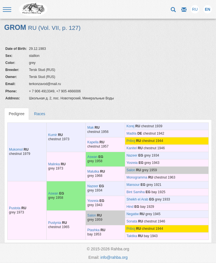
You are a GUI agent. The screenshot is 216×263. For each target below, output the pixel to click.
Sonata (132, 221)
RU (195, 9)
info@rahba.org (114, 257)
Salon (131, 170)
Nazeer (132, 155)
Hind (130, 207)
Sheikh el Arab (137, 199)
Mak (90, 128)
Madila (131, 133)
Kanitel (132, 148)
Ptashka (93, 230)
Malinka (54, 164)
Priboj (131, 141)
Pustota (15, 208)
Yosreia (132, 163)
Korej (130, 126)
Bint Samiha (136, 192)
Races (39, 114)
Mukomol (16, 149)
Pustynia (54, 223)
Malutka (93, 171)
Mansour (133, 185)
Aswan (92, 157)
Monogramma (137, 177)
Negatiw (133, 214)
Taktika (132, 236)
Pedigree (16, 114)
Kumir (52, 135)
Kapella (92, 142)
